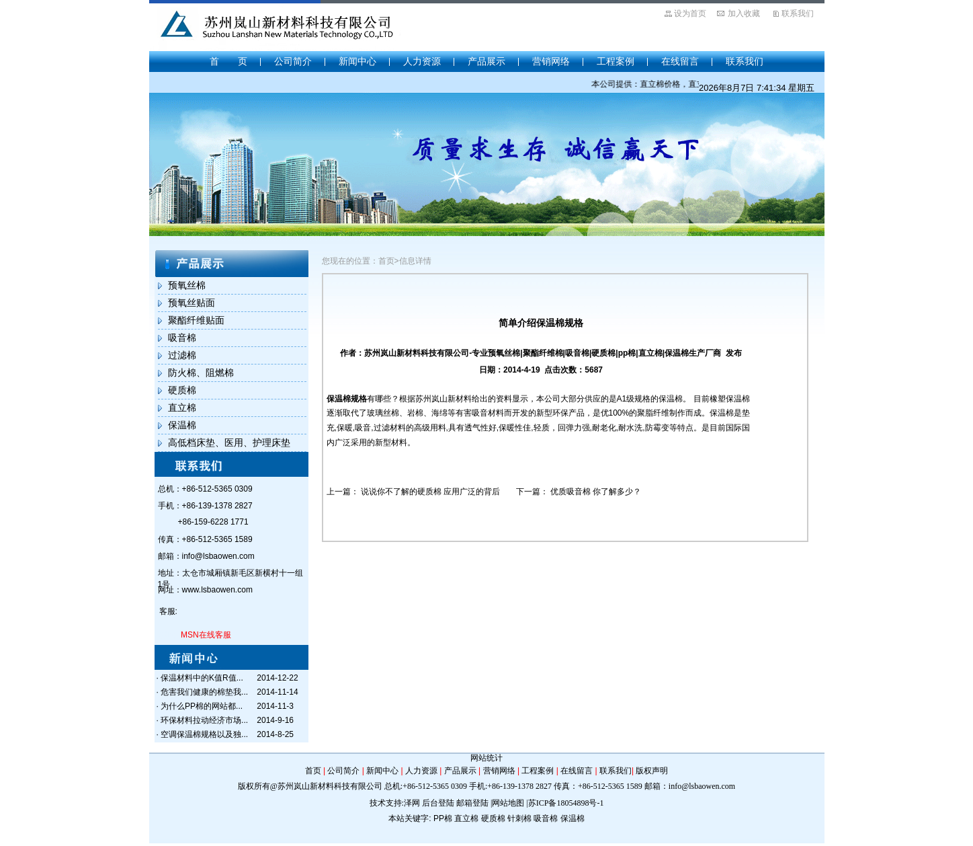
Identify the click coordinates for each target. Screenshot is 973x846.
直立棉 (182, 407)
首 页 (228, 61)
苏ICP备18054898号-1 (566, 803)
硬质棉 (182, 390)
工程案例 (615, 61)
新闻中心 (357, 61)
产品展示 (486, 61)
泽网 (412, 803)
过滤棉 (182, 355)
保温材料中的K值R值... (202, 678)
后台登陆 (438, 803)
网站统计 (486, 758)
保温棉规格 (347, 398)
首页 (313, 770)
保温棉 (182, 425)
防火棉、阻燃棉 (201, 372)
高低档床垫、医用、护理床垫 (229, 442)
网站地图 (508, 803)
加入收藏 (744, 13)
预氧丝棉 (187, 285)
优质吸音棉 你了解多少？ (595, 491)
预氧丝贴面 (191, 302)
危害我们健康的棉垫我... (204, 692)
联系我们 (797, 13)
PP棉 (442, 818)
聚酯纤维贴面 (196, 320)
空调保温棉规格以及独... (204, 734)
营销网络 (551, 61)
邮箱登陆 (472, 803)
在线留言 (680, 61)
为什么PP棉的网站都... (202, 706)
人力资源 (422, 61)
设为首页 (690, 13)
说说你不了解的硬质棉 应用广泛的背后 (430, 491)
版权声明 (652, 770)
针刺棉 (519, 818)
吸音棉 (182, 337)
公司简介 (293, 61)
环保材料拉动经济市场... (204, 720)
